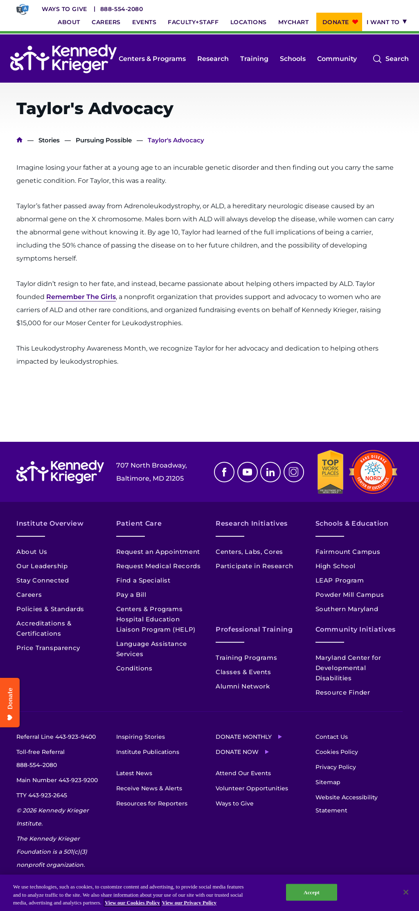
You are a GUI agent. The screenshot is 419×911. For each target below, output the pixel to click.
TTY (41, 795)
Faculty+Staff (193, 22)
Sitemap (327, 782)
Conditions (134, 668)
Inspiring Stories (140, 736)
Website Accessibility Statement (346, 804)
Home (19, 140)
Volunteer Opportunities (252, 788)
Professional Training (254, 629)
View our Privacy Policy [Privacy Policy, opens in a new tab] (189, 903)
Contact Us (331, 736)
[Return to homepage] (63, 59)
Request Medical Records (158, 566)
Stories (49, 140)
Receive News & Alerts (149, 788)
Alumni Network (243, 686)
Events (144, 22)
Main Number (57, 780)
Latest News (134, 773)
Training (254, 59)
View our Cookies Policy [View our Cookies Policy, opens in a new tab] (132, 903)
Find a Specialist (143, 580)
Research (213, 59)
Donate (335, 22)
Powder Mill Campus (349, 594)
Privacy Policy (335, 767)
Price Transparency (48, 648)
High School (335, 566)
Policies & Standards (50, 609)
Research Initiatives (252, 523)
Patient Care (139, 523)
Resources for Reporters (151, 803)
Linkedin (270, 472)
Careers (106, 22)
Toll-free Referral (40, 760)
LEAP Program (339, 580)
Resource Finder (342, 692)
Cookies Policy (336, 752)
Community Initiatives (355, 629)
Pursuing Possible (104, 140)
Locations (248, 22)
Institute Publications (147, 752)
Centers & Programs (152, 59)
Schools (293, 59)
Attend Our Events (243, 773)
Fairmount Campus (348, 552)
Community (337, 59)
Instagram (294, 472)
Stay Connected (42, 580)
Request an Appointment (158, 552)
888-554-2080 (121, 9)
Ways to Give (64, 9)
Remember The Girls (81, 297)
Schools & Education (352, 523)
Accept (312, 892)
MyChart (293, 22)
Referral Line (56, 736)
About (69, 22)
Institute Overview (50, 523)
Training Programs (246, 657)
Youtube (247, 472)
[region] (209, 893)
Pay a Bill (131, 594)
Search (397, 58)
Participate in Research (254, 566)
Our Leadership (42, 566)
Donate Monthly (244, 736)
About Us (31, 552)
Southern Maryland (346, 609)
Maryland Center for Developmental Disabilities (348, 668)
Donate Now (237, 752)
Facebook (224, 472)
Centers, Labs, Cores (249, 552)
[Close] (406, 892)
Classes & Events (243, 672)
